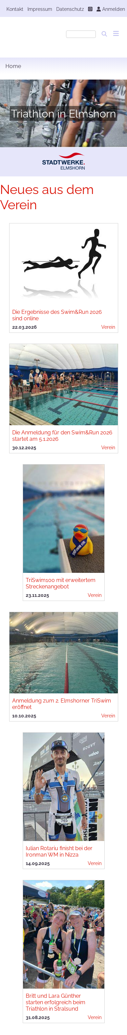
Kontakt (14, 9)
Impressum (39, 9)
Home (13, 66)
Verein (108, 327)
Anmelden (111, 9)
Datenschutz (70, 9)
